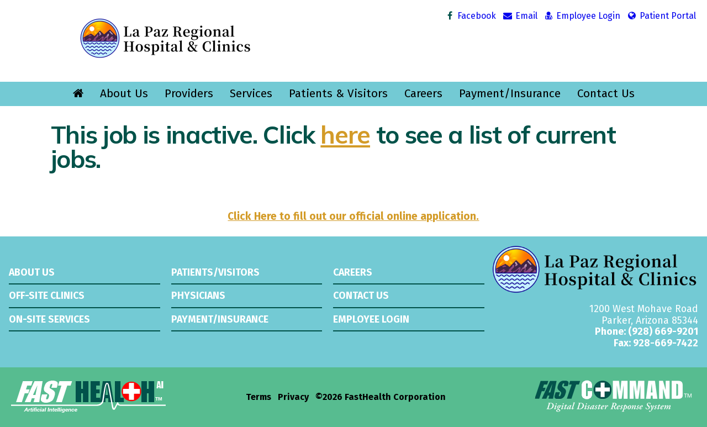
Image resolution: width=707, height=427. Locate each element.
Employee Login (582, 16)
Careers (423, 94)
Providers (189, 94)
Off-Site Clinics (47, 295)
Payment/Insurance (510, 94)
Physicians (198, 295)
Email (519, 16)
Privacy (293, 397)
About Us (124, 94)
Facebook (470, 16)
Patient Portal (661, 16)
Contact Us (606, 94)
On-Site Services (49, 319)
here (345, 134)
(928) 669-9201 (663, 331)
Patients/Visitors (215, 272)
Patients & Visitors (338, 94)
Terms (258, 397)
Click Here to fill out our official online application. (353, 216)
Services (251, 94)
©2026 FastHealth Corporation (380, 397)
